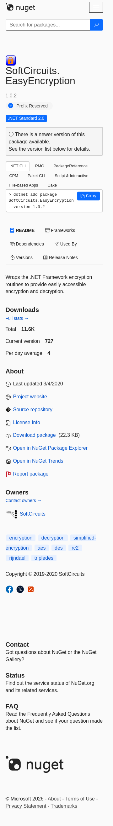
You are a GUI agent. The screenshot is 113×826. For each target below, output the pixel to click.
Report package (31, 474)
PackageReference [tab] (70, 166)
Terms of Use (80, 798)
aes (42, 548)
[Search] (96, 25)
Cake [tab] (52, 185)
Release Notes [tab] (60, 257)
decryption (53, 537)
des (59, 548)
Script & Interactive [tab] (71, 175)
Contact (17, 644)
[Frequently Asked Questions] (12, 706)
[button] (88, 196)
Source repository (32, 409)
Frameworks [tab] (60, 230)
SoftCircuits (33, 514)
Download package (34, 435)
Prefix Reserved (32, 105)
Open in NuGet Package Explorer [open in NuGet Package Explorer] (50, 448)
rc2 (75, 548)
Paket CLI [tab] (36, 175)
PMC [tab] (39, 166)
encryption (21, 537)
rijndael (17, 558)
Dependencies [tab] (27, 244)
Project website (30, 396)
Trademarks (64, 806)
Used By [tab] (66, 244)
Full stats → (17, 318)
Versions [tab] (21, 257)
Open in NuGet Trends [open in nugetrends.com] (38, 461)
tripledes (44, 558)
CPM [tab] (13, 175)
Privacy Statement (26, 806)
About (54, 798)
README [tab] (22, 230)
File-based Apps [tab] (23, 185)
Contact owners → (24, 500)
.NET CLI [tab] (17, 166)
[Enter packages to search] (48, 25)
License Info (26, 422)
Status (15, 675)
